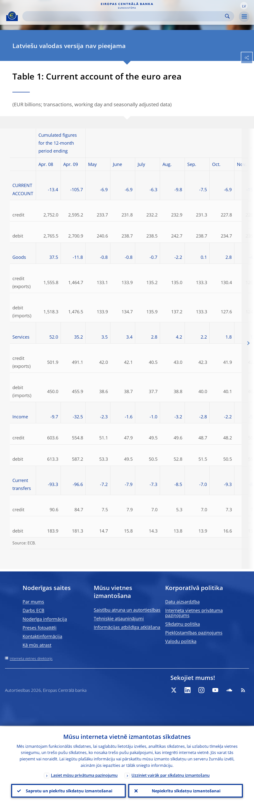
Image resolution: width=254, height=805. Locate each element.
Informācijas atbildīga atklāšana (127, 627)
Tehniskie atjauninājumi (119, 618)
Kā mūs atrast (37, 645)
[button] (244, 5)
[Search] (124, 16)
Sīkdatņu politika (182, 624)
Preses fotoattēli (40, 628)
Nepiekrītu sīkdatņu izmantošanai (185, 790)
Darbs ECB (33, 610)
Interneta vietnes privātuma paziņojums (194, 612)
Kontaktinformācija (42, 636)
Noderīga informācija (45, 619)
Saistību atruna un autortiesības (127, 610)
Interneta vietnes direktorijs (31, 658)
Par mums (33, 602)
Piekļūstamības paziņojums (193, 633)
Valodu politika (180, 641)
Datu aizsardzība (182, 602)
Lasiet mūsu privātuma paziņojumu (84, 774)
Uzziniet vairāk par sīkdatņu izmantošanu (170, 774)
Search (227, 16)
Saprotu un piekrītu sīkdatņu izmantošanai (68, 790)
